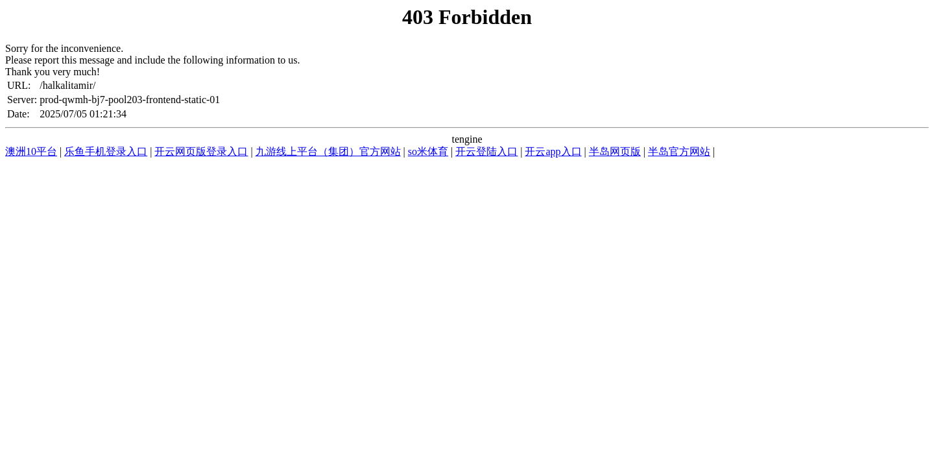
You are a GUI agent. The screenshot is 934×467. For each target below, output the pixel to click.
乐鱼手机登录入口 (105, 151)
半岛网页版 (615, 151)
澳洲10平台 (31, 151)
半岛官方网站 (679, 151)
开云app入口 (553, 151)
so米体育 (428, 151)
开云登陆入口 (486, 151)
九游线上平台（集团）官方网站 (328, 151)
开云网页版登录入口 (201, 151)
